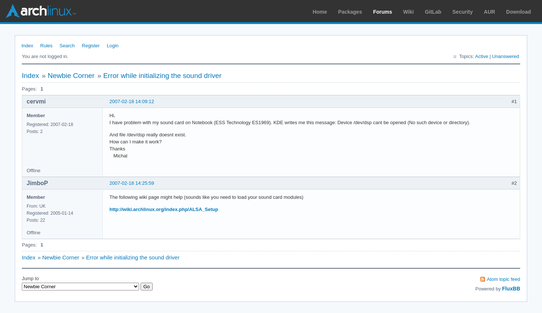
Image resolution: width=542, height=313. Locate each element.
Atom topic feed (503, 279)
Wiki (408, 12)
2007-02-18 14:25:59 (131, 183)
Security (463, 12)
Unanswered (505, 56)
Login (113, 45)
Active (481, 56)
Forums (382, 12)
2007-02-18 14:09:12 (131, 101)
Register (90, 45)
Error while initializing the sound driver (162, 75)
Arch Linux (41, 11)
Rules (46, 45)
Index (27, 45)
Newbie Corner (71, 75)
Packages (350, 12)
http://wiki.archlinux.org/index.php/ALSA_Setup (163, 209)
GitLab (433, 12)
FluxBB (511, 289)
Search (67, 45)
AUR (489, 12)
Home (320, 12)
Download (518, 12)
